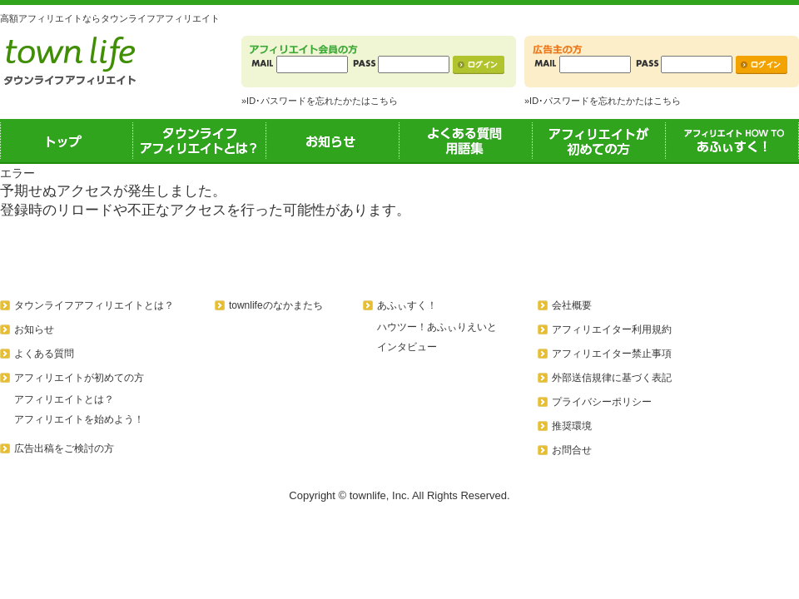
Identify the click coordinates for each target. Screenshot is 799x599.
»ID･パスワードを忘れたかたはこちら (319, 101)
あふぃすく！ (732, 140)
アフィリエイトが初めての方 (599, 140)
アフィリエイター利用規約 (612, 329)
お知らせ (333, 140)
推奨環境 (572, 426)
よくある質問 (44, 353)
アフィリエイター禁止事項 (612, 353)
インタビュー (407, 347)
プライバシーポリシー (602, 402)
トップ (66, 140)
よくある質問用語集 (466, 140)
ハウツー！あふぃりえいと (437, 327)
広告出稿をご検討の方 (64, 448)
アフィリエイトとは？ (64, 399)
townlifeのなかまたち (276, 305)
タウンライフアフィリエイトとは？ (199, 140)
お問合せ (572, 450)
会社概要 (572, 305)
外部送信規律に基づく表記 (612, 378)
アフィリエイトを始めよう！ (79, 419)
